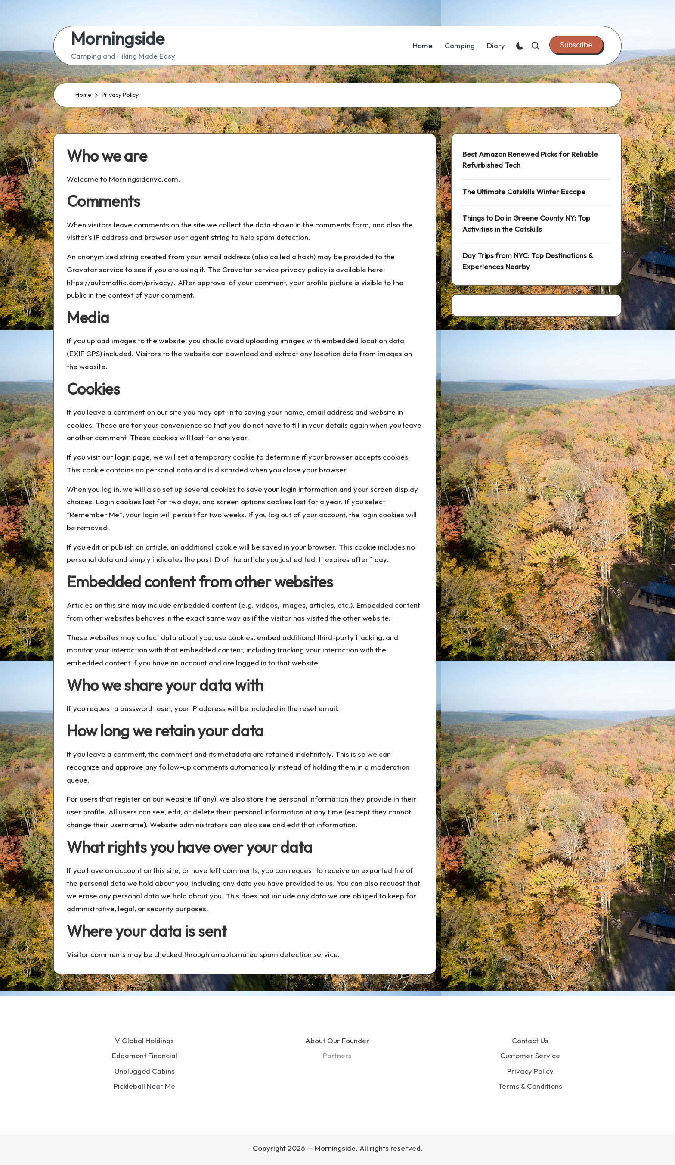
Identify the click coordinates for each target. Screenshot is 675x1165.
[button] (576, 45)
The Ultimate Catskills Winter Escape (523, 191)
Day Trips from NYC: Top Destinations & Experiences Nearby (527, 261)
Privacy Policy (530, 1070)
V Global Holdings (144, 1040)
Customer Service (530, 1055)
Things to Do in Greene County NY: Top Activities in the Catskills (526, 223)
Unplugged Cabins (145, 1070)
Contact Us (530, 1040)
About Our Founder (337, 1040)
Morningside (117, 38)
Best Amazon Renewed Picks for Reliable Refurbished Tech (530, 159)
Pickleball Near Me (144, 1085)
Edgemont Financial (144, 1055)
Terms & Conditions (530, 1085)
